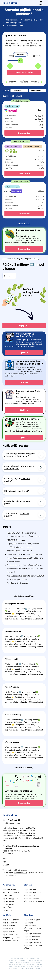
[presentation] (6, 81)
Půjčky (20, 258)
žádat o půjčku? (11, 468)
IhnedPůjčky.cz (9, 3)
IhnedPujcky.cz (8, 258)
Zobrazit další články (24, 767)
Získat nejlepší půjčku (24, 72)
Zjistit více (24, 382)
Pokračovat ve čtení (24, 612)
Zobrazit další (24, 223)
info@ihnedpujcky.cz (11, 823)
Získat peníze (24, 249)
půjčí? (7, 503)
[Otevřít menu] (41, 3)
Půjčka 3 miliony (32, 258)
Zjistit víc (24, 353)
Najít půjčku (24, 326)
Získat (24, 133)
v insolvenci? (22, 491)
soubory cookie (20, 873)
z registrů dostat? (20, 456)
